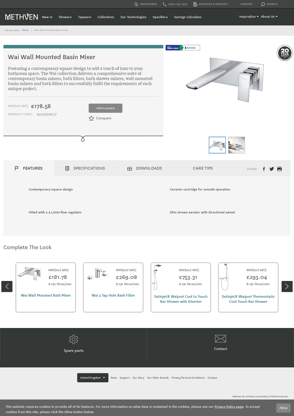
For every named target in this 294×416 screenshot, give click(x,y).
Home (25, 30)
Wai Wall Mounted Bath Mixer (46, 295)
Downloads (149, 168)
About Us (267, 17)
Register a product (210, 4)
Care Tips (203, 168)
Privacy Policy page (229, 407)
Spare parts (74, 344)
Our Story (138, 378)
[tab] (28, 168)
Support (243, 4)
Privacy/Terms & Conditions (188, 378)
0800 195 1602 (175, 4)
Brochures (145, 4)
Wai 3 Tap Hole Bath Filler (113, 295)
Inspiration (247, 17)
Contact (220, 343)
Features (32, 168)
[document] (147, 408)
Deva (114, 378)
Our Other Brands (158, 378)
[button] (217, 145)
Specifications (89, 168)
